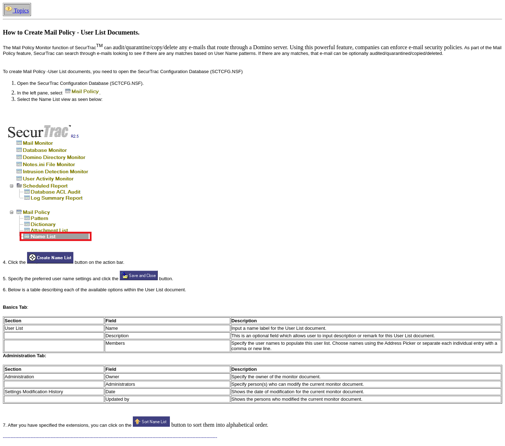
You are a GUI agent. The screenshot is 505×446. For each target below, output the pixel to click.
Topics (17, 10)
